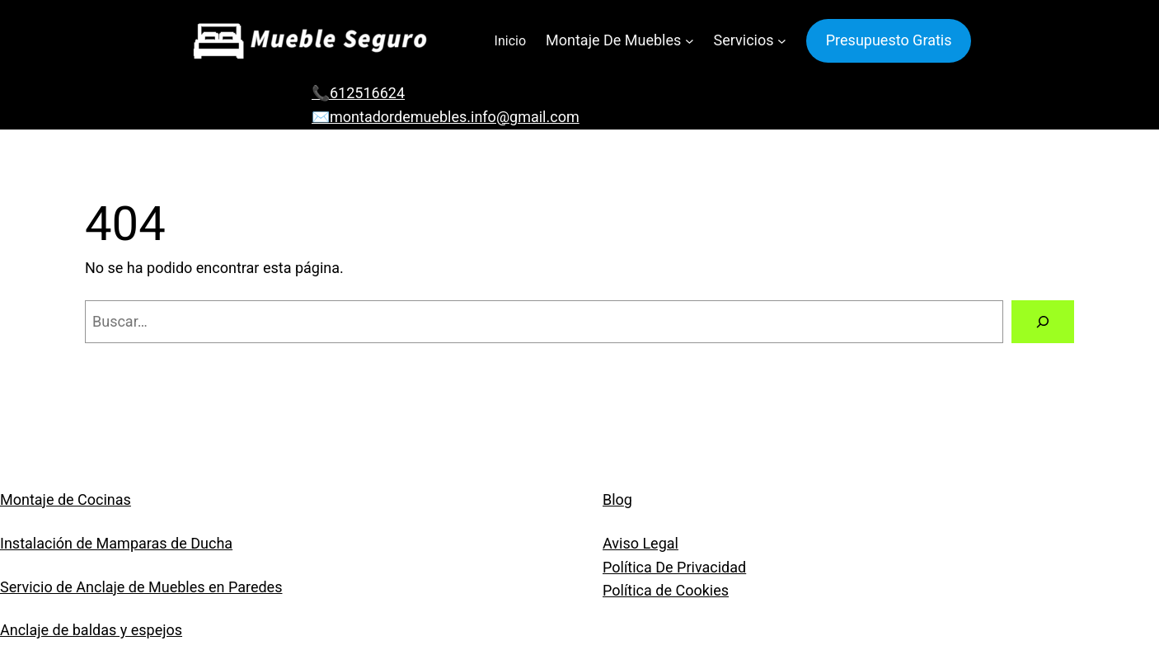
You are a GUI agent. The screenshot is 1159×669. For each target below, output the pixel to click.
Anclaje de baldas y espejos (91, 629)
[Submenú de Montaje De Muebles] (689, 40)
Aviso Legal (640, 543)
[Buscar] (1042, 321)
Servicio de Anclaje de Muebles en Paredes (141, 587)
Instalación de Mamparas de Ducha (116, 543)
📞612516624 (358, 92)
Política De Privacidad (674, 567)
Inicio (510, 41)
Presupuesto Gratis (889, 40)
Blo (613, 499)
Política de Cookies (666, 590)
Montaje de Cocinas (65, 499)
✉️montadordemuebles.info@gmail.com (446, 116)
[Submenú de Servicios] (781, 40)
